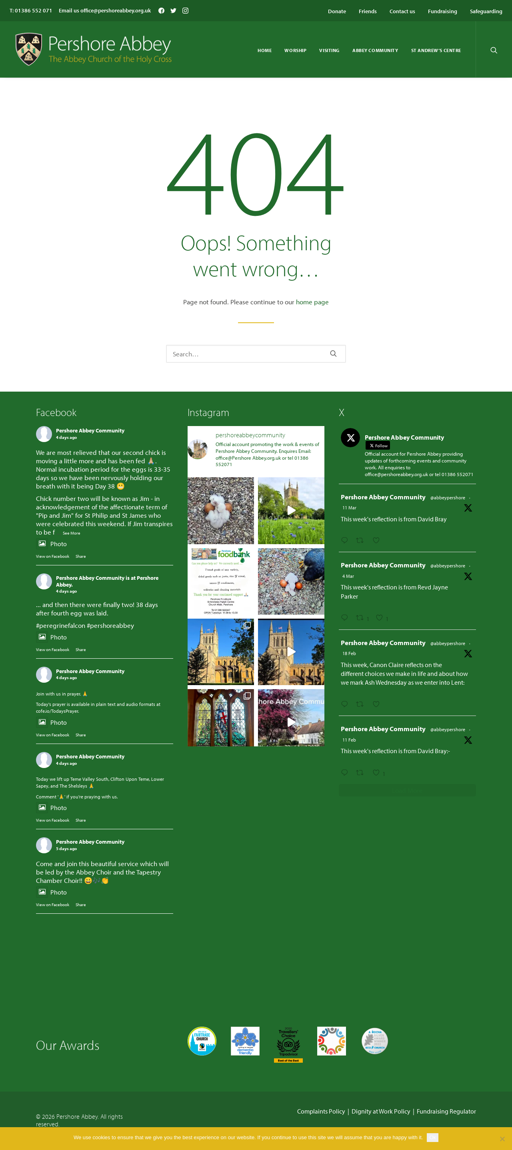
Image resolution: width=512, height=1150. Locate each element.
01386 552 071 (33, 10)
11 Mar (349, 508)
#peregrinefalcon (60, 625)
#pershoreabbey (110, 625)
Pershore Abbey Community (90, 430)
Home (265, 50)
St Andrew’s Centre (436, 50)
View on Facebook (52, 556)
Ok (432, 1137)
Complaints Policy (321, 1111)
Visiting (329, 50)
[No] (502, 1139)
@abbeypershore (447, 498)
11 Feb (349, 740)
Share (81, 556)
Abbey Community (375, 50)
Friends (368, 11)
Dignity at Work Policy (381, 1111)
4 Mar (348, 576)
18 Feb (349, 653)
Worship (295, 50)
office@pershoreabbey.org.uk (115, 10)
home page (312, 302)
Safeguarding (486, 11)
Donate (337, 11)
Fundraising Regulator (446, 1111)
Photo (51, 544)
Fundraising (442, 11)
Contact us (402, 11)
